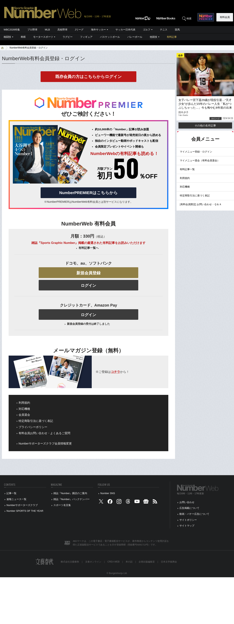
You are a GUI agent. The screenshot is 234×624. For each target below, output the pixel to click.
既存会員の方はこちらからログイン (88, 76)
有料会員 (225, 17)
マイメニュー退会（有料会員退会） (200, 160)
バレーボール (134, 36)
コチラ (115, 371)
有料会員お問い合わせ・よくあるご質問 (44, 433)
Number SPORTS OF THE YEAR (25, 510)
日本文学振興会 (169, 561)
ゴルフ (146, 29)
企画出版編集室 (147, 561)
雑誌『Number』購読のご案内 (70, 493)
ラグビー (68, 36)
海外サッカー (98, 29)
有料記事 (172, 36)
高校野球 (62, 29)
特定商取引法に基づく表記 (36, 420)
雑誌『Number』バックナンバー (71, 499)
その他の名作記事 (205, 125)
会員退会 (24, 414)
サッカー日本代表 (125, 29)
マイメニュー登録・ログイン (196, 151)
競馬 (177, 29)
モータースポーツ (43, 36)
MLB (47, 29)
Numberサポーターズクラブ (22, 505)
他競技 (153, 36)
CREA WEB (113, 561)
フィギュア (86, 36)
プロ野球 (32, 29)
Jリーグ (79, 29)
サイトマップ (186, 525)
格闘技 (7, 36)
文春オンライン (93, 561)
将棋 (23, 36)
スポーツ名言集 (62, 505)
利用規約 (24, 402)
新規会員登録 (88, 273)
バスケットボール (110, 36)
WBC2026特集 (12, 29)
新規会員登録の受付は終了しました (88, 323)
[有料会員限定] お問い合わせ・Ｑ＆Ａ (201, 204)
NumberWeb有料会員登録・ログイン (29, 47)
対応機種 (24, 408)
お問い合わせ (186, 502)
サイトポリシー (188, 519)
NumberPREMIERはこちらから (88, 192)
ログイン (88, 285)
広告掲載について (189, 508)
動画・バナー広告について (194, 513)
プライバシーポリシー (33, 427)
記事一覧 (11, 493)
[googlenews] (146, 502)
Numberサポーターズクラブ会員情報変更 (45, 443)
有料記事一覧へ (89, 247)
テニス (163, 29)
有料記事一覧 (187, 169)
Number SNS (107, 493)
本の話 (129, 561)
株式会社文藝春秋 (70, 561)
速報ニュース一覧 (16, 499)
